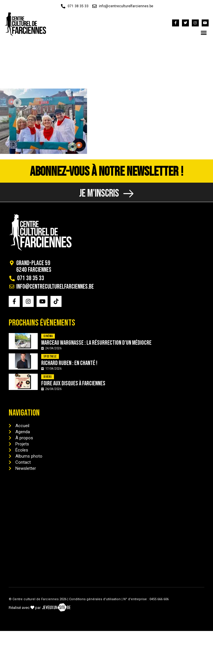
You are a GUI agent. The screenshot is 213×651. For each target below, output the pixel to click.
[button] (204, 32)
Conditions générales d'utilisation (95, 599)
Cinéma (48, 336)
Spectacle (50, 356)
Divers (48, 377)
